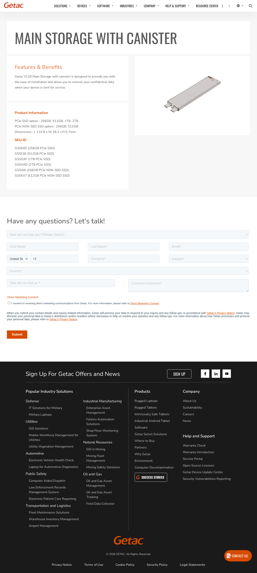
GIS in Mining (95, 449)
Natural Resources (97, 442)
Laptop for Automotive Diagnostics (53, 467)
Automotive (35, 453)
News (187, 421)
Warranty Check (194, 445)
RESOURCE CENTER (207, 6)
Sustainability (192, 407)
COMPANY (149, 6)
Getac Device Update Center (203, 472)
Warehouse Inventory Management (54, 519)
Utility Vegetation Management (51, 446)
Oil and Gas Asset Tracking (99, 494)
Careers (188, 414)
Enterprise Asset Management (98, 410)
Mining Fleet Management (95, 458)
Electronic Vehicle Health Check (51, 460)
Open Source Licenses (198, 465)
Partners (141, 447)
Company (191, 391)
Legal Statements (192, 565)
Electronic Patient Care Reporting (52, 499)
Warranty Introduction (198, 452)
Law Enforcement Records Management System (47, 489)
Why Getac (142, 454)
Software (141, 427)
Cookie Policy (125, 565)
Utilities (32, 421)
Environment (144, 461)
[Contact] (227, 5)
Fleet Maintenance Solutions (49, 512)
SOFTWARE (103, 6)
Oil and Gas (92, 474)
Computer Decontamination (154, 467)
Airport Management (43, 526)
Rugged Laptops (146, 401)
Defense (32, 401)
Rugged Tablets (146, 407)
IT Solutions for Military (45, 408)
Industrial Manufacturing (102, 401)
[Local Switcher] (236, 6)
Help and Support (199, 436)
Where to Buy (145, 441)
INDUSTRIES (127, 6)
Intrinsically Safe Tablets (152, 414)
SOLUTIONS (60, 6)
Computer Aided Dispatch (47, 481)
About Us (189, 401)
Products (142, 391)
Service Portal (193, 459)
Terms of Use (93, 565)
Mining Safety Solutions (103, 467)
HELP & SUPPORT (175, 6)
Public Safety (36, 473)
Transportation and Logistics (48, 505)
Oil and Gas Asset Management (99, 483)
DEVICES (82, 6)
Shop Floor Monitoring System (102, 433)
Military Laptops (40, 414)
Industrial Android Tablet (152, 421)
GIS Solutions (38, 428)
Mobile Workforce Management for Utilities (53, 437)
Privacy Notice (62, 565)
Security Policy (157, 565)
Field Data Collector (100, 504)
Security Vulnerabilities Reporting (207, 479)
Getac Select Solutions (151, 434)
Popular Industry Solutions (49, 391)
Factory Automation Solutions (100, 421)
